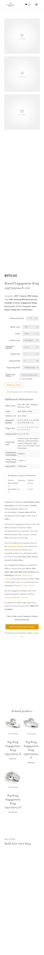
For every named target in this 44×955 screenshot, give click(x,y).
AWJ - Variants (20, 296)
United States (26, 310)
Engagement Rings (29, 303)
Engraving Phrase (10, 375)
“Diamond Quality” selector (16, 597)
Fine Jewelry (9, 306)
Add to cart (13, 385)
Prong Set (26, 306)
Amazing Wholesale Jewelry (25, 299)
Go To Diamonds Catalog (22, 627)
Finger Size (15, 354)
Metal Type (15, 327)
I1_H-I (18, 306)
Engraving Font (13, 367)
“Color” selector (28, 586)
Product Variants (17, 318)
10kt (11, 299)
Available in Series (12, 303)
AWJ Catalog (32, 296)
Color (17, 334)
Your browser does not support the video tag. (22, 36)
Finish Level (14, 340)
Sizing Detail (14, 361)
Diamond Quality (10, 347)
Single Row (15, 310)
